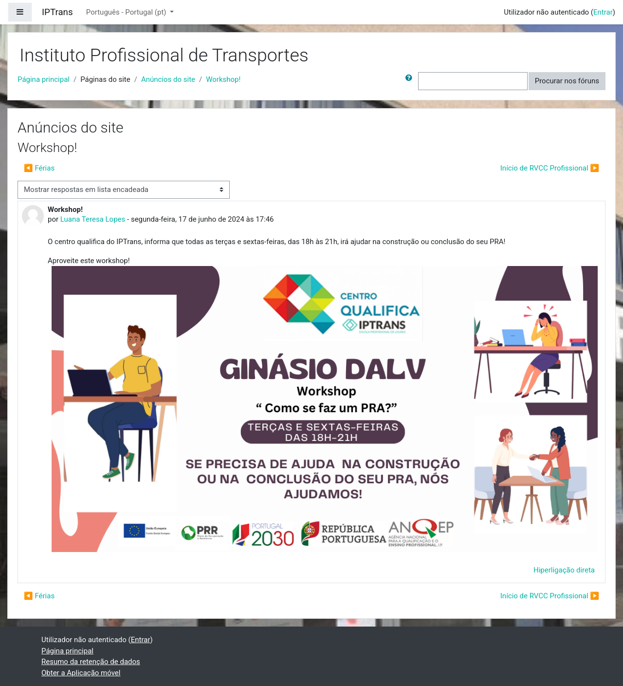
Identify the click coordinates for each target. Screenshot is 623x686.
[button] (410, 81)
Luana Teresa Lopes (93, 219)
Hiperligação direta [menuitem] (564, 570)
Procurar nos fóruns (567, 80)
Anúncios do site (168, 79)
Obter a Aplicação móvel (80, 672)
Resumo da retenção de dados (90, 661)
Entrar (603, 12)
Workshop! (223, 79)
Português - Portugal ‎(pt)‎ (127, 12)
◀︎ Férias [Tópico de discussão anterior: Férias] (39, 168)
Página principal (44, 79)
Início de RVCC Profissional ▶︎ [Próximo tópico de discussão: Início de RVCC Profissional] (549, 168)
